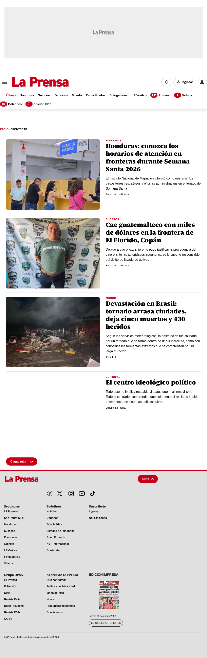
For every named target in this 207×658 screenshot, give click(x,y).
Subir (148, 479)
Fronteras (19, 129)
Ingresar (187, 82)
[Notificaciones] (166, 82)
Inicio (4, 129)
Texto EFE (111, 357)
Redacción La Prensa (117, 194)
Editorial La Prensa (116, 407)
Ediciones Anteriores (106, 623)
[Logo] (30, 82)
